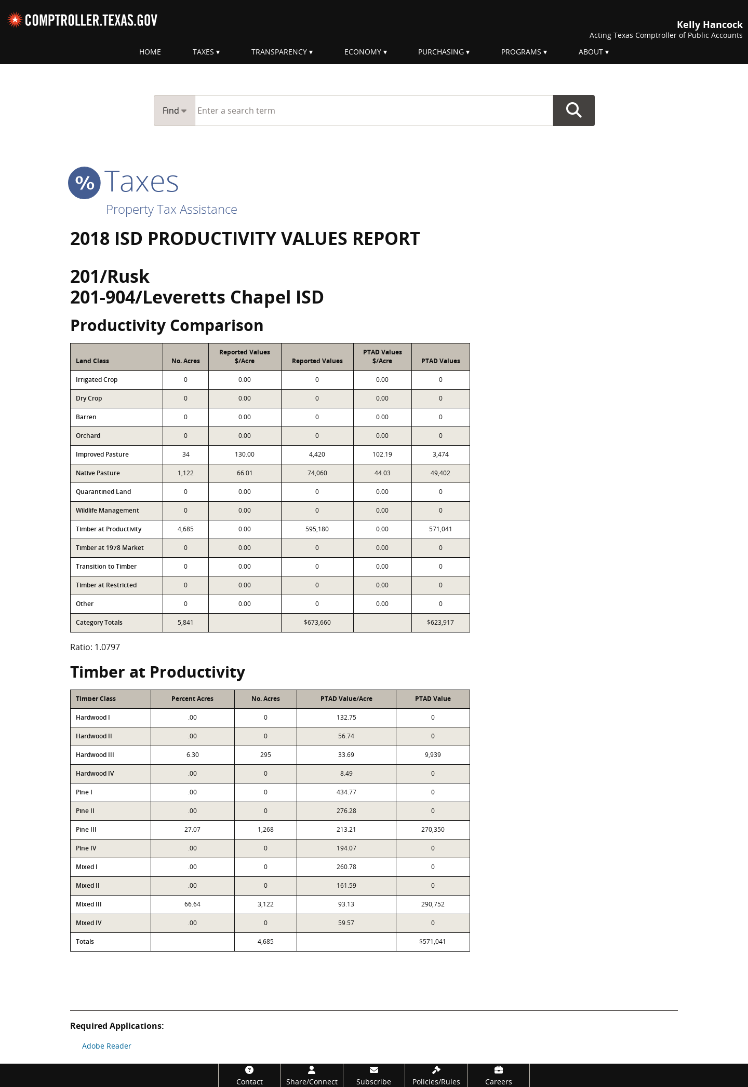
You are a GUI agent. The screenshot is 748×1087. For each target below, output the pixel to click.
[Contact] (249, 1075)
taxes (124, 180)
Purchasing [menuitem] (441, 52)
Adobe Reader (106, 1046)
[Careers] (498, 1075)
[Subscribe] (374, 1075)
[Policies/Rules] (436, 1075)
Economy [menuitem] (362, 52)
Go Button (574, 110)
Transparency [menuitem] (279, 52)
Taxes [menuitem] (203, 52)
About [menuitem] (591, 52)
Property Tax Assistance (171, 208)
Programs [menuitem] (521, 52)
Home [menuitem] (150, 52)
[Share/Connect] (312, 1075)
